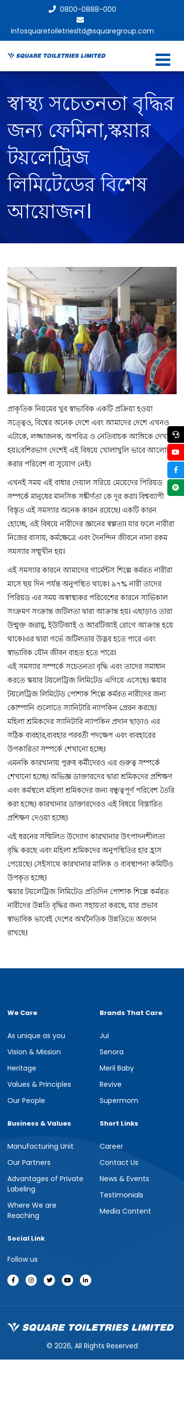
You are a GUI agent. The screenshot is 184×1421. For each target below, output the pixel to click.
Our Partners (29, 1162)
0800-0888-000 (82, 9)
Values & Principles (39, 1084)
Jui (104, 1036)
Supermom (119, 1100)
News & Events (124, 1179)
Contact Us (119, 1162)
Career (111, 1146)
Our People (26, 1100)
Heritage (21, 1068)
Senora (112, 1052)
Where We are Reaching (31, 1210)
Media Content (125, 1211)
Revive (111, 1084)
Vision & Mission (34, 1052)
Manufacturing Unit (40, 1146)
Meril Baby (117, 1068)
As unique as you (36, 1036)
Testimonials (121, 1195)
